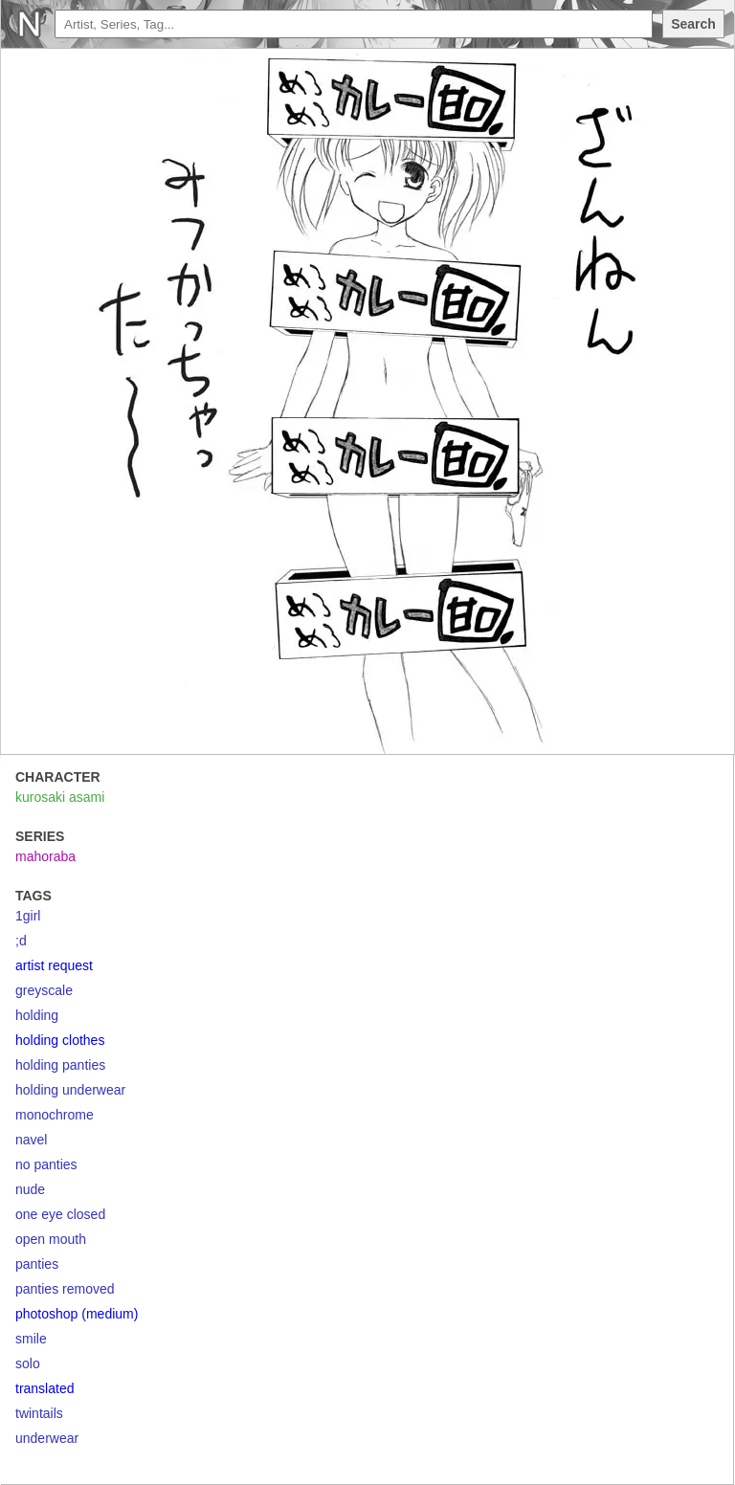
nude (30, 1189)
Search (693, 24)
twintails (39, 1413)
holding (36, 1015)
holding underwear (70, 1089)
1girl (27, 915)
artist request (54, 965)
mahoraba (45, 856)
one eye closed (60, 1214)
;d (21, 940)
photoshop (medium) (76, 1313)
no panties (46, 1164)
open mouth (50, 1239)
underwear (46, 1438)
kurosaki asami (59, 797)
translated (44, 1388)
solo (27, 1363)
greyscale (44, 990)
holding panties (60, 1065)
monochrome (54, 1114)
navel (31, 1139)
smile (31, 1338)
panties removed (65, 1289)
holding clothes (59, 1040)
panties (36, 1264)
